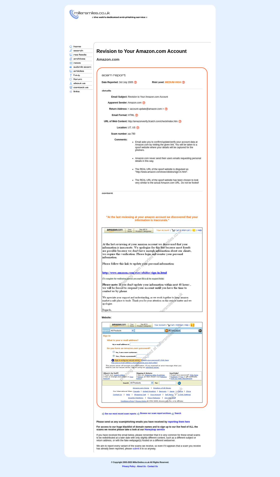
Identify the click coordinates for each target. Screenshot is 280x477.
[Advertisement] (140, 30)
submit (135, 448)
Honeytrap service (154, 429)
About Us (141, 466)
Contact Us (152, 466)
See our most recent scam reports (120, 414)
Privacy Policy (129, 466)
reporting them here (179, 421)
